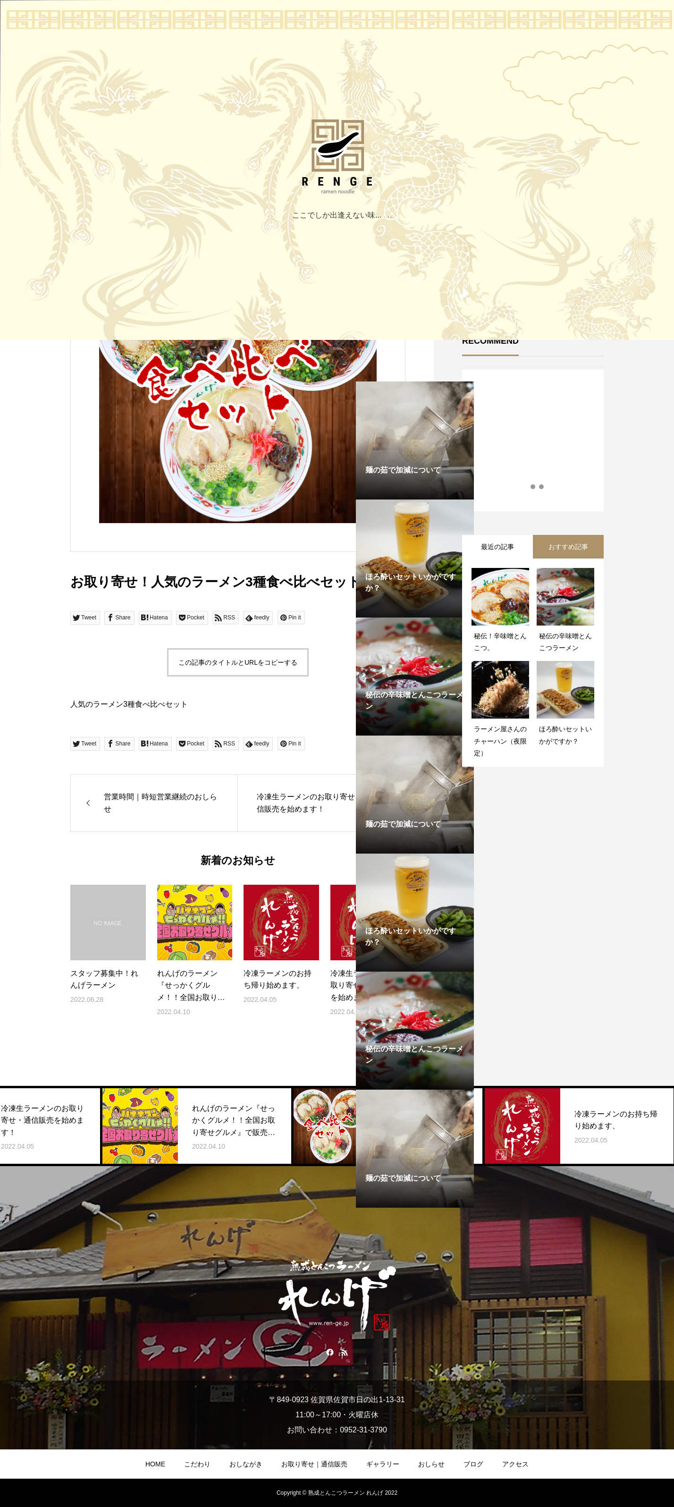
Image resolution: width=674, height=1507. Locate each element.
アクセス (515, 1464)
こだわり (197, 1464)
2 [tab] (533, 486)
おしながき (245, 1464)
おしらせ (431, 1464)
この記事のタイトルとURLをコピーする (237, 662)
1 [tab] (525, 486)
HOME (155, 1464)
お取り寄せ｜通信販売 (314, 1464)
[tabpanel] (415, 559)
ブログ (473, 1464)
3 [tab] (542, 486)
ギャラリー (382, 1464)
